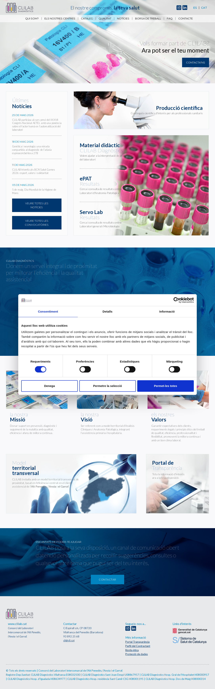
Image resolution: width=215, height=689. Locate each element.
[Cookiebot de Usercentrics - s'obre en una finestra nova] (176, 300)
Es (195, 8)
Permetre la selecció (107, 386)
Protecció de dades (136, 654)
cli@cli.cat (69, 640)
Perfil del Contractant (137, 646)
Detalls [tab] (107, 311)
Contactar (107, 579)
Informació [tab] (167, 311)
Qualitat (105, 18)
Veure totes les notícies (36, 205)
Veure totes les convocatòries (37, 222)
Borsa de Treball (148, 18)
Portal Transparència (137, 641)
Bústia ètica (132, 650)
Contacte (185, 18)
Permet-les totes (165, 386)
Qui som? (32, 18)
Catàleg (87, 18)
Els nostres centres (59, 18)
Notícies (123, 18)
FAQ (170, 18)
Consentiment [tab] (48, 311)
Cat (204, 8)
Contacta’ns (195, 62)
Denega (49, 386)
